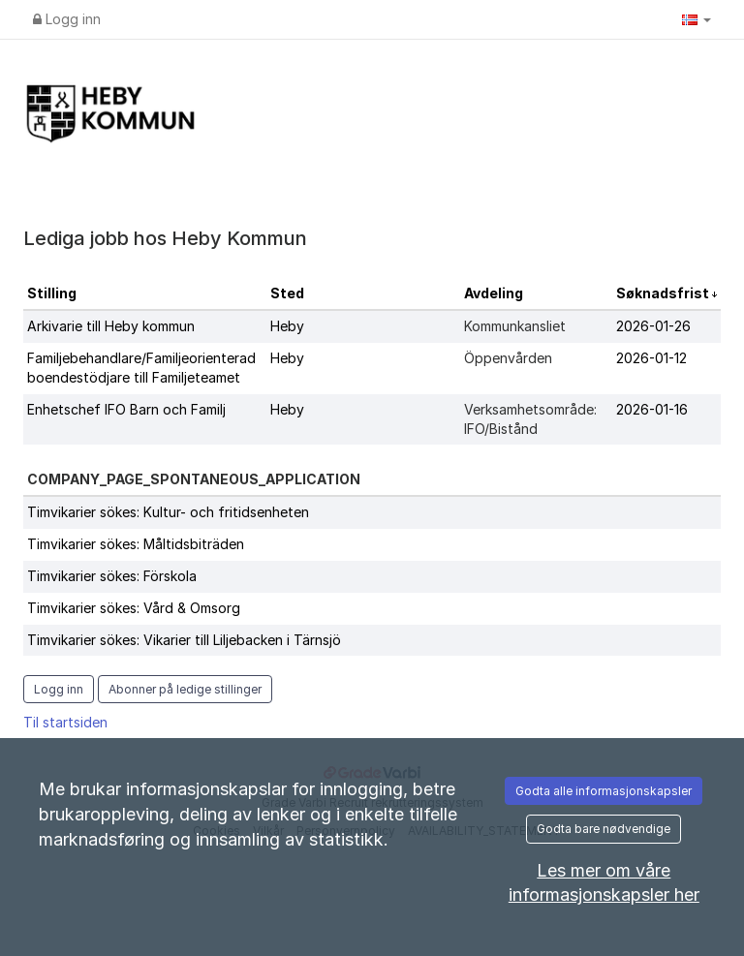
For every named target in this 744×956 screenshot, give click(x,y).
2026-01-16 (652, 409)
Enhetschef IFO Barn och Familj (126, 409)
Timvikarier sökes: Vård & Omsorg (133, 608)
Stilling (52, 293)
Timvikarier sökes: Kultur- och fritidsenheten (168, 512)
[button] (696, 19)
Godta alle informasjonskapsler (603, 791)
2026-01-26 (653, 326)
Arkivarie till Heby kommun (111, 326)
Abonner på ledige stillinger (185, 689)
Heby (287, 326)
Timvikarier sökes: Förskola (112, 576)
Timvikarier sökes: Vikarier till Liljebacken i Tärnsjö (184, 640)
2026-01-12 (651, 358)
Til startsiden (65, 722)
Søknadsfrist (664, 293)
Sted (287, 293)
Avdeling (493, 293)
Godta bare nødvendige (603, 828)
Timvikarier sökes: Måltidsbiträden (135, 544)
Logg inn (67, 19)
